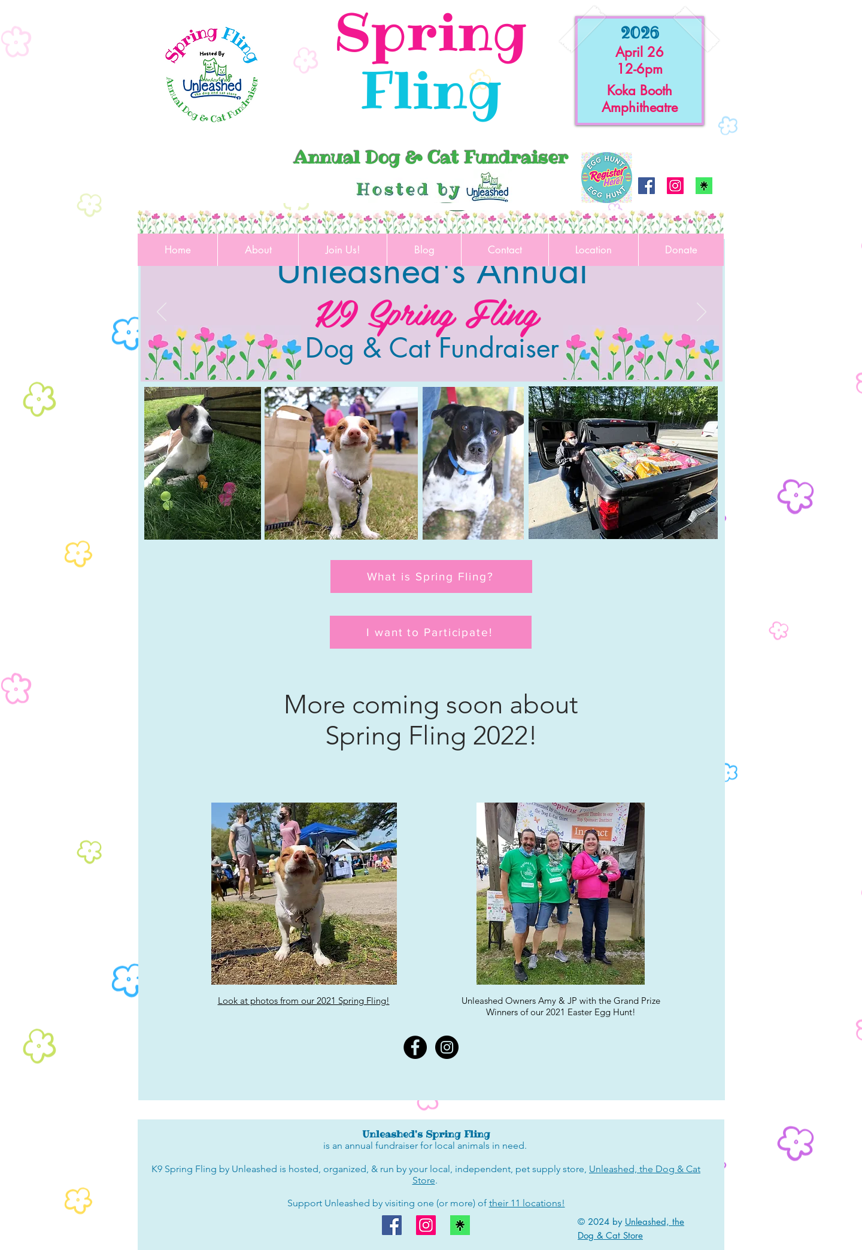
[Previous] (161, 312)
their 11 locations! (527, 1203)
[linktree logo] (704, 185)
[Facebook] (646, 185)
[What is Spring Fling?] (431, 576)
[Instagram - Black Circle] (447, 1047)
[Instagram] (675, 185)
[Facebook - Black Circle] (415, 1047)
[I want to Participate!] (431, 632)
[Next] (701, 312)
